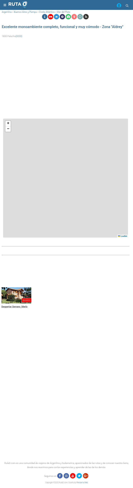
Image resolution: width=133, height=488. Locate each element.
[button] (119, 6)
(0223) (19, 36)
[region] (65, 271)
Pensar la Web (82, 483)
